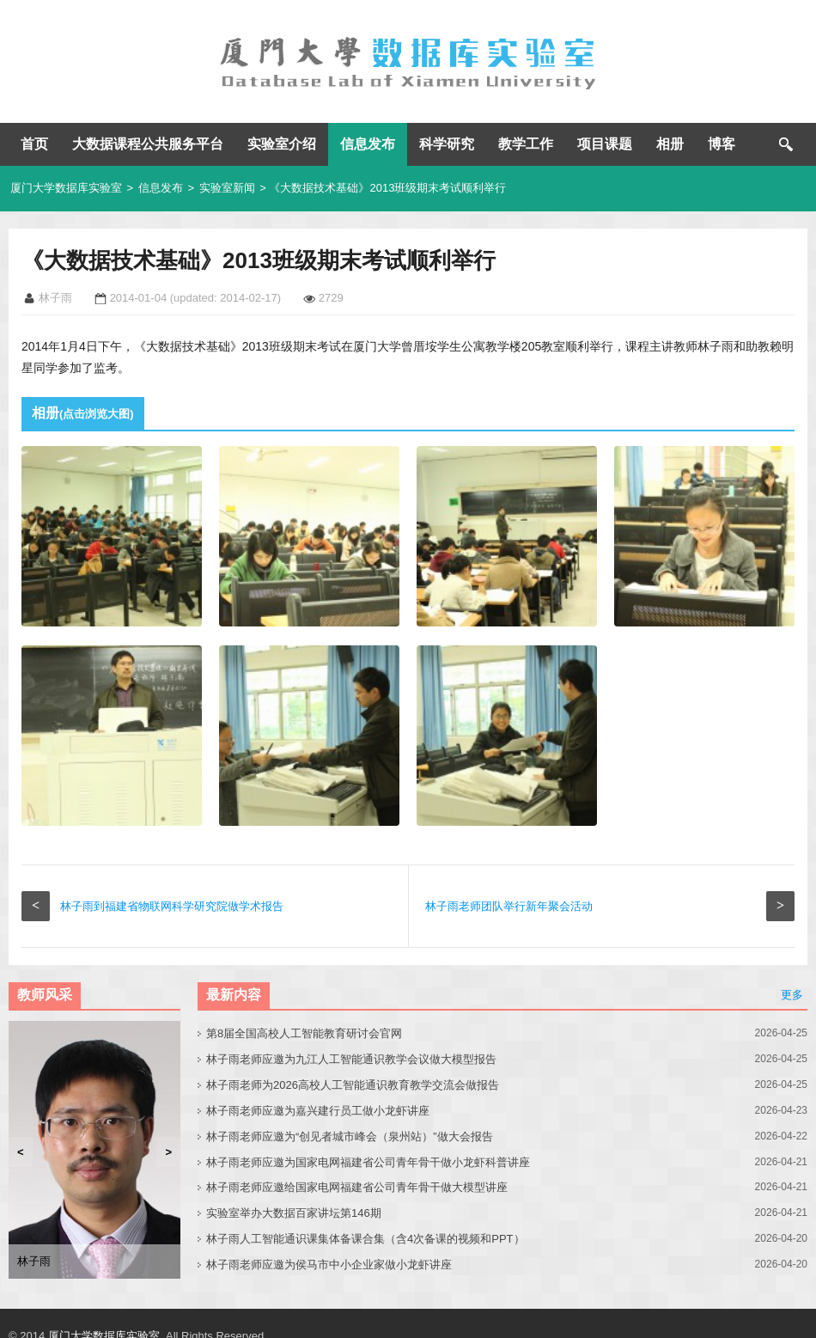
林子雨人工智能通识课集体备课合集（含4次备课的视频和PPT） (365, 1238)
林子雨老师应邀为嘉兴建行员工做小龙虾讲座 (317, 1110)
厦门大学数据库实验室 (66, 187)
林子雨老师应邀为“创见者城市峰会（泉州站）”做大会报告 (349, 1136)
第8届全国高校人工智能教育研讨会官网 (304, 1033)
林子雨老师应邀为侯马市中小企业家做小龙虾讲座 (329, 1264)
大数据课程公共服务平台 (147, 144)
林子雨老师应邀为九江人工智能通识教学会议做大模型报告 (351, 1059)
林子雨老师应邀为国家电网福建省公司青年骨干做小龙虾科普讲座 (368, 1162)
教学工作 (525, 144)
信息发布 (367, 144)
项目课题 (604, 144)
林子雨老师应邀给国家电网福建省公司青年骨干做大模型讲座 (357, 1187)
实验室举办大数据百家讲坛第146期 (293, 1213)
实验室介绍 (281, 144)
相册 (670, 144)
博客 (721, 144)
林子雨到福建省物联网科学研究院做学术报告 (171, 906)
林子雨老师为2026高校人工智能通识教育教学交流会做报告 (352, 1084)
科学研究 (446, 144)
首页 (34, 144)
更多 (792, 994)
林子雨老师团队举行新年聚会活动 (509, 906)
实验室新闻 (227, 187)
